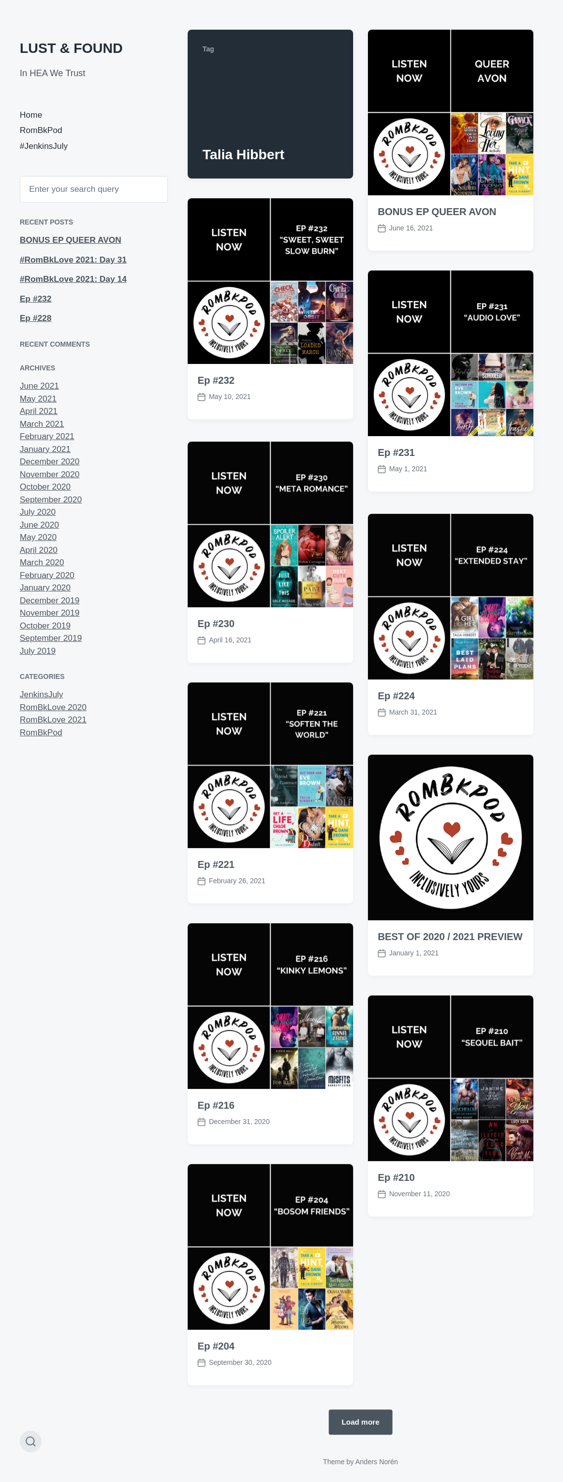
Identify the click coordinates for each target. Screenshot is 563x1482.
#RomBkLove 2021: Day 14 (73, 279)
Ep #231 (396, 452)
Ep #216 (216, 1144)
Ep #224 (396, 734)
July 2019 (38, 651)
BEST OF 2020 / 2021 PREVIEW (450, 975)
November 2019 (50, 613)
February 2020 (47, 575)
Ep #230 (216, 662)
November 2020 (50, 474)
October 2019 (45, 625)
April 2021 (39, 411)
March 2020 (42, 562)
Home (31, 115)
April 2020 (39, 550)
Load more (361, 1422)
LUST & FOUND (71, 48)
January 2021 (45, 449)
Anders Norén (376, 1462)
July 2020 (38, 512)
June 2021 (39, 386)
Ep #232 (35, 299)
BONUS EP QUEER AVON (70, 240)
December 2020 (50, 461)
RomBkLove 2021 (53, 719)
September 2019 (51, 638)
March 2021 (42, 424)
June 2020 (39, 525)
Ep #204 (216, 1385)
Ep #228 (35, 318)
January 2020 (45, 587)
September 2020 (51, 499)
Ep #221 (216, 903)
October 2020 (45, 487)
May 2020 (38, 537)
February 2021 (47, 436)
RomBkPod (41, 130)
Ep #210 (396, 1216)
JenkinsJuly (41, 694)
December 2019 (50, 600)
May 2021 (38, 399)
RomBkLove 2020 (53, 707)
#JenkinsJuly (44, 146)
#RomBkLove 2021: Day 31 (73, 260)
